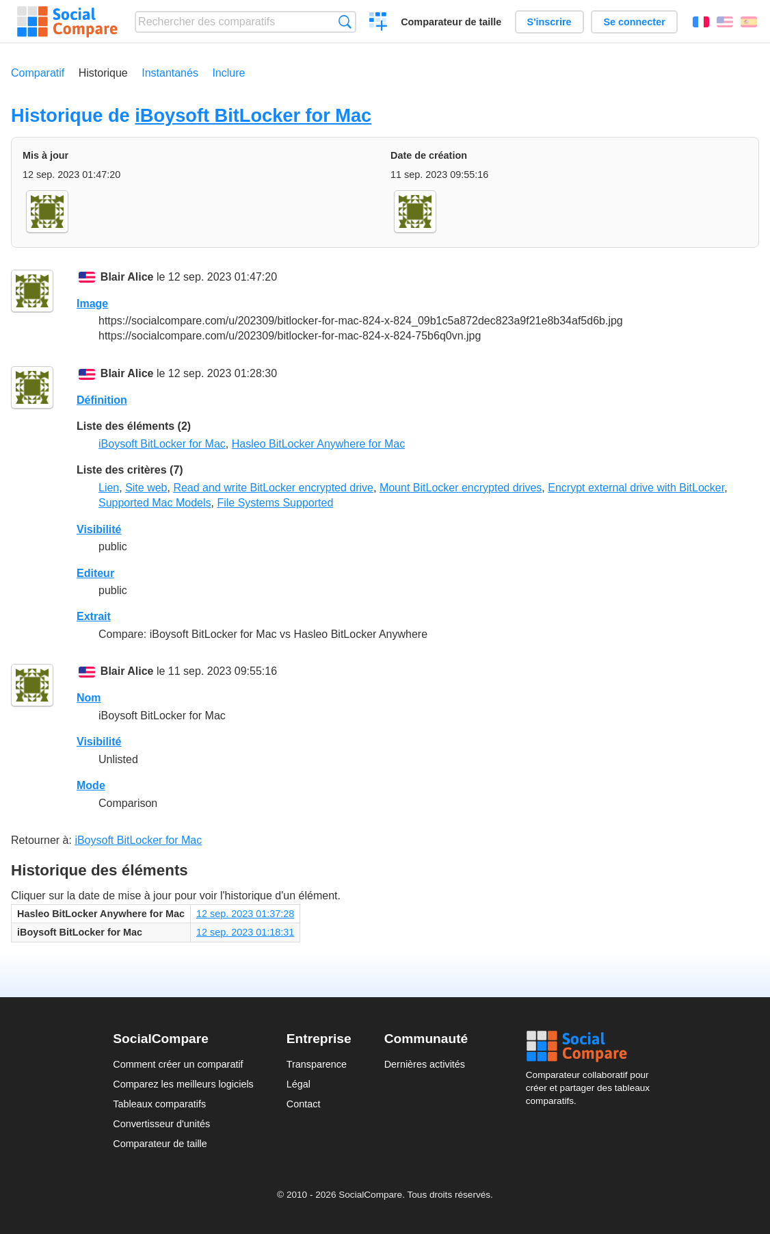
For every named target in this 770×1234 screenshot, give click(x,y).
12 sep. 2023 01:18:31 (245, 932)
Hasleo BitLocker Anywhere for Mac (318, 444)
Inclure (228, 73)
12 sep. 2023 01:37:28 (245, 913)
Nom (89, 698)
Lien (108, 487)
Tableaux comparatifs (159, 1103)
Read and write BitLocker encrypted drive (273, 487)
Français (701, 21)
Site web (146, 487)
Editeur (95, 573)
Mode (91, 785)
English (725, 21)
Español (749, 21)
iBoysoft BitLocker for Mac (253, 115)
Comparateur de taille (451, 21)
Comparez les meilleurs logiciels (183, 1084)
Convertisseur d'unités (161, 1123)
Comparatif (37, 73)
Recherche (344, 21)
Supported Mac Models (154, 503)
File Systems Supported (275, 503)
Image (92, 303)
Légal (298, 1084)
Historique (103, 73)
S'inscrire (549, 21)
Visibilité (99, 529)
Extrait (94, 616)
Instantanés (170, 73)
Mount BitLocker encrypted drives (461, 487)
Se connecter (634, 21)
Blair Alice (127, 277)
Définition (102, 400)
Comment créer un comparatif (178, 1064)
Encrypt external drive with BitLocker (636, 487)
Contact (304, 1103)
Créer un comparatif (378, 23)
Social (591, 1046)
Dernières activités (424, 1064)
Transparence (317, 1064)
